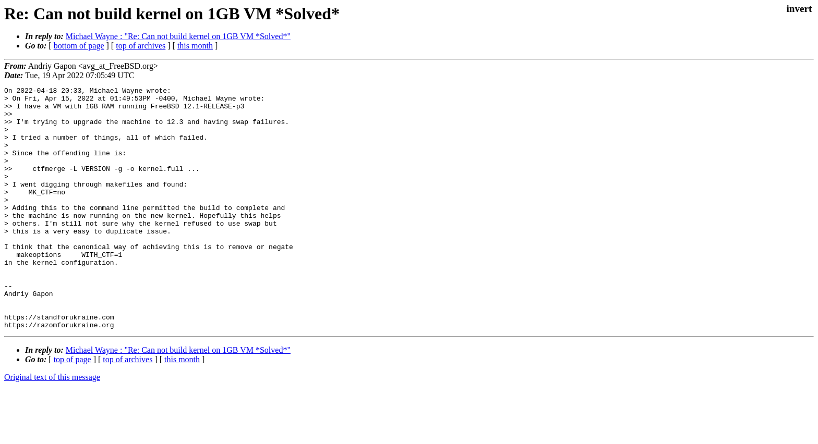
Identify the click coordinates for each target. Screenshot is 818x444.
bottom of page (79, 45)
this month (195, 45)
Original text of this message (52, 425)
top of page (72, 407)
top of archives (140, 45)
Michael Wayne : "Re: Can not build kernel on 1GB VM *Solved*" (178, 36)
